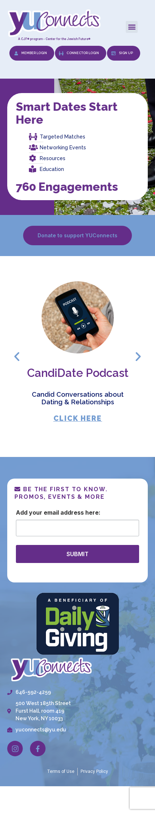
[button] (132, 27)
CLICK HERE (77, 418)
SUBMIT (77, 554)
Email (51, 512)
